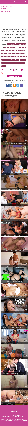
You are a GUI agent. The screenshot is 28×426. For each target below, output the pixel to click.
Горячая (4, 53)
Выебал (24, 50)
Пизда (12, 59)
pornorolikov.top (5, 10)
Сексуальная (7, 63)
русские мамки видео (7, 6)
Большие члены (21, 47)
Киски (7, 56)
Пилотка (17, 59)
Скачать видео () (14, 76)
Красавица (12, 56)
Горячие (16, 53)
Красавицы (18, 56)
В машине (15, 50)
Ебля (20, 53)
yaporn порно (14, 412)
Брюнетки (9, 50)
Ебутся (23, 53)
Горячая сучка (9, 53)
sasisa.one (14, 410)
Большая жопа (13, 47)
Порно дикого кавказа (7, 5)
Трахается (22, 63)
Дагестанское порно (21, 44)
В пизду (20, 50)
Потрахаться (23, 59)
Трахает (18, 63)
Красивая (24, 56)
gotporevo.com (14, 414)
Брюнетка (4, 50)
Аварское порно (11, 44)
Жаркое (4, 56)
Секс (3, 63)
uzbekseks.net (13, 2)
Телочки (13, 63)
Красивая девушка (6, 59)
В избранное (6, 72)
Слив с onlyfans (14, 411)
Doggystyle (6, 47)
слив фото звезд (5, 11)
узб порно (3, 8)
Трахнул (4, 66)
